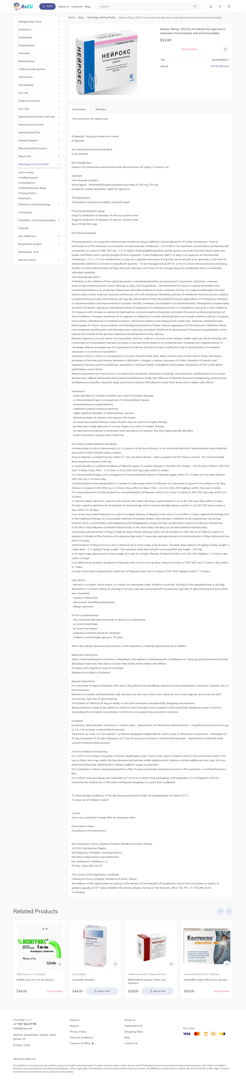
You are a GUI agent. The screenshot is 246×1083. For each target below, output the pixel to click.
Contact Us (131, 1043)
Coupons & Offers (80, 1043)
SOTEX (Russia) (219, 67)
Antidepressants (28, 178)
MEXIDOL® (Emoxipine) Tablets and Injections (147, 982)
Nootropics (24, 199)
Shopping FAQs (133, 1031)
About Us (130, 1020)
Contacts (79, 6)
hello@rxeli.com (22, 1028)
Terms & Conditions (81, 1037)
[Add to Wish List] (225, 50)
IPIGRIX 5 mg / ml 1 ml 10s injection (35, 980)
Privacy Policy (78, 1031)
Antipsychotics (27, 193)
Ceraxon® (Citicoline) (83, 980)
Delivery (75, 1020)
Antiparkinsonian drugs (32, 188)
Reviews (101, 110)
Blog (90, 6)
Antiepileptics (26, 183)
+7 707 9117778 (24, 1024)
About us (66, 6)
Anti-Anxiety (26, 173)
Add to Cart (104, 991)
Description (79, 110)
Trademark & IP (133, 1025)
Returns (74, 1025)
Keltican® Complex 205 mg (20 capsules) (205, 980)
